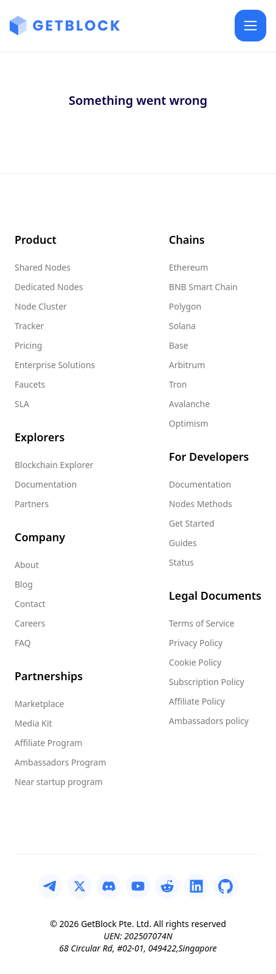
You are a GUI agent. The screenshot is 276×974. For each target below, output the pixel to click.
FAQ (23, 643)
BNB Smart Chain (203, 287)
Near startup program (59, 781)
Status (181, 562)
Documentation (46, 484)
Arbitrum (187, 365)
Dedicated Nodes (49, 287)
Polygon (185, 306)
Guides (183, 543)
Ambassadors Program (60, 762)
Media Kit (33, 723)
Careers (30, 623)
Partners (32, 504)
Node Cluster (41, 306)
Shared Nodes (43, 267)
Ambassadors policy (209, 721)
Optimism (189, 423)
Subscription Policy (206, 682)
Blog (24, 584)
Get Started (192, 523)
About (27, 565)
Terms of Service (202, 623)
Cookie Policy (195, 662)
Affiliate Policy (197, 701)
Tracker (29, 326)
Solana (182, 326)
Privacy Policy (196, 643)
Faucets (30, 384)
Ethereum (189, 267)
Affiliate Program (48, 742)
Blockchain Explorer (54, 465)
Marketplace (39, 703)
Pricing (28, 345)
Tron (178, 384)
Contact (30, 604)
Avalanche (189, 404)
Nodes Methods (200, 504)
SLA (22, 404)
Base (178, 345)
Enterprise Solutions (55, 365)
